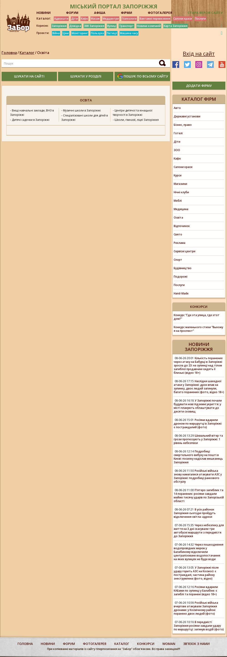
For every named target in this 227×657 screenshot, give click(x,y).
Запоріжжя (59, 26)
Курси (177, 175)
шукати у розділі (85, 76)
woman (168, 644)
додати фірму (199, 85)
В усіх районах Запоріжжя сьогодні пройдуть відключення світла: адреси (195, 513)
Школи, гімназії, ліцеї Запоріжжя (137, 120)
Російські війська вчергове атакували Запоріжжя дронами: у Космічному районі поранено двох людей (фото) (196, 608)
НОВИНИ (43, 12)
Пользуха (97, 33)
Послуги (200, 19)
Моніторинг (80, 33)
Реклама (179, 243)
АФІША (99, 12)
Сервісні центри (184, 251)
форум (69, 644)
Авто (177, 108)
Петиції (112, 33)
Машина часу (129, 33)
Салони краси (182, 19)
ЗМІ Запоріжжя (94, 26)
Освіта (43, 53)
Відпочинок (182, 226)
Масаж (95, 19)
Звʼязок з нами (196, 644)
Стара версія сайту (205, 12)
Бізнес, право (183, 125)
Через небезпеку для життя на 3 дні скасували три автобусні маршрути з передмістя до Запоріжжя (199, 530)
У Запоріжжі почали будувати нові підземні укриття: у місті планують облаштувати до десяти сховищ (198, 406)
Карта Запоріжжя (175, 26)
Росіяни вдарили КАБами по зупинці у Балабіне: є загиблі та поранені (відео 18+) (196, 590)
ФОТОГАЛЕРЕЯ (160, 12)
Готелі (178, 133)
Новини (48, 644)
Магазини (180, 184)
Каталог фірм (198, 99)
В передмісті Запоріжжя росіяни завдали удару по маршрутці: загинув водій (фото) (199, 625)
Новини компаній (149, 26)
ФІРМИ (126, 12)
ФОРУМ (72, 12)
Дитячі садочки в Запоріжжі (30, 120)
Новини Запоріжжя (199, 346)
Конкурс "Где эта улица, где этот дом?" (196, 317)
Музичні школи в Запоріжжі (82, 110)
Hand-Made (181, 293)
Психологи (129, 19)
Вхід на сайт (199, 54)
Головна (9, 53)
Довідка (75, 26)
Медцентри (111, 19)
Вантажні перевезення (155, 19)
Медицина (181, 209)
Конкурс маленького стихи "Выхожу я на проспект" (198, 329)
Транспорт (126, 26)
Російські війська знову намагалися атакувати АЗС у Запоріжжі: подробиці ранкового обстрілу (198, 476)
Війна (56, 33)
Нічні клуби (181, 192)
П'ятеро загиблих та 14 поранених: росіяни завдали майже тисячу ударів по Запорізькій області (199, 495)
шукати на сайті (29, 76)
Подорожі (180, 276)
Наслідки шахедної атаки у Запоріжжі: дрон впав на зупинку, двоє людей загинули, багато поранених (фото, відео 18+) (199, 386)
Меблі (178, 201)
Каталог (27, 53)
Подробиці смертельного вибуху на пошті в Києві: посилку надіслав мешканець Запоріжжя (198, 456)
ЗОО (177, 150)
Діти (74, 19)
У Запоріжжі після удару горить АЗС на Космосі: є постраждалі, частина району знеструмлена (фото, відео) (196, 573)
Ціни (66, 33)
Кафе (84, 19)
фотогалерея (94, 644)
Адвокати (61, 19)
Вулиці (111, 26)
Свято (178, 234)
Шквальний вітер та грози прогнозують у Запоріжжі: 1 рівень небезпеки (198, 439)
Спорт (178, 260)
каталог (121, 644)
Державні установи (187, 116)
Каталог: (43, 18)
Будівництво (182, 268)
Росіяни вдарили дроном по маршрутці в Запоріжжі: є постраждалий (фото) (198, 423)
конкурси (145, 644)
